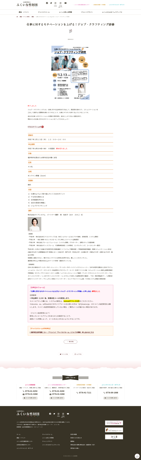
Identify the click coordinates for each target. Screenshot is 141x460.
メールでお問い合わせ (31, 397)
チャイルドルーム (44, 12)
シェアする (77, 354)
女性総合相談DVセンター (24, 445)
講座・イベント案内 (24, 16)
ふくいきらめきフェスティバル (112, 12)
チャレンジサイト (87, 12)
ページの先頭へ (137, 455)
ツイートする (64, 354)
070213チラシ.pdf (34, 126)
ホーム (18, 434)
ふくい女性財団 (73, 456)
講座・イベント (24, 12)
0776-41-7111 (85, 392)
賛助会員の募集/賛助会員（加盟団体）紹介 (82, 445)
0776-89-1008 (112, 392)
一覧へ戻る (71, 341)
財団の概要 (73, 434)
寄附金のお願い (74, 448)
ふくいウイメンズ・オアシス (116, 4)
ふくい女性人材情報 (65, 12)
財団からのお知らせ (76, 438)
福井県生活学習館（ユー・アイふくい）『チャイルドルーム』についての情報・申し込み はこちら (62, 332)
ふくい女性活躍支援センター (82, 4)
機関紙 (72, 441)
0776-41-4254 (31, 391)
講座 (33, 16)
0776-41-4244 (58, 391)
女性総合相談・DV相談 (99, 4)
